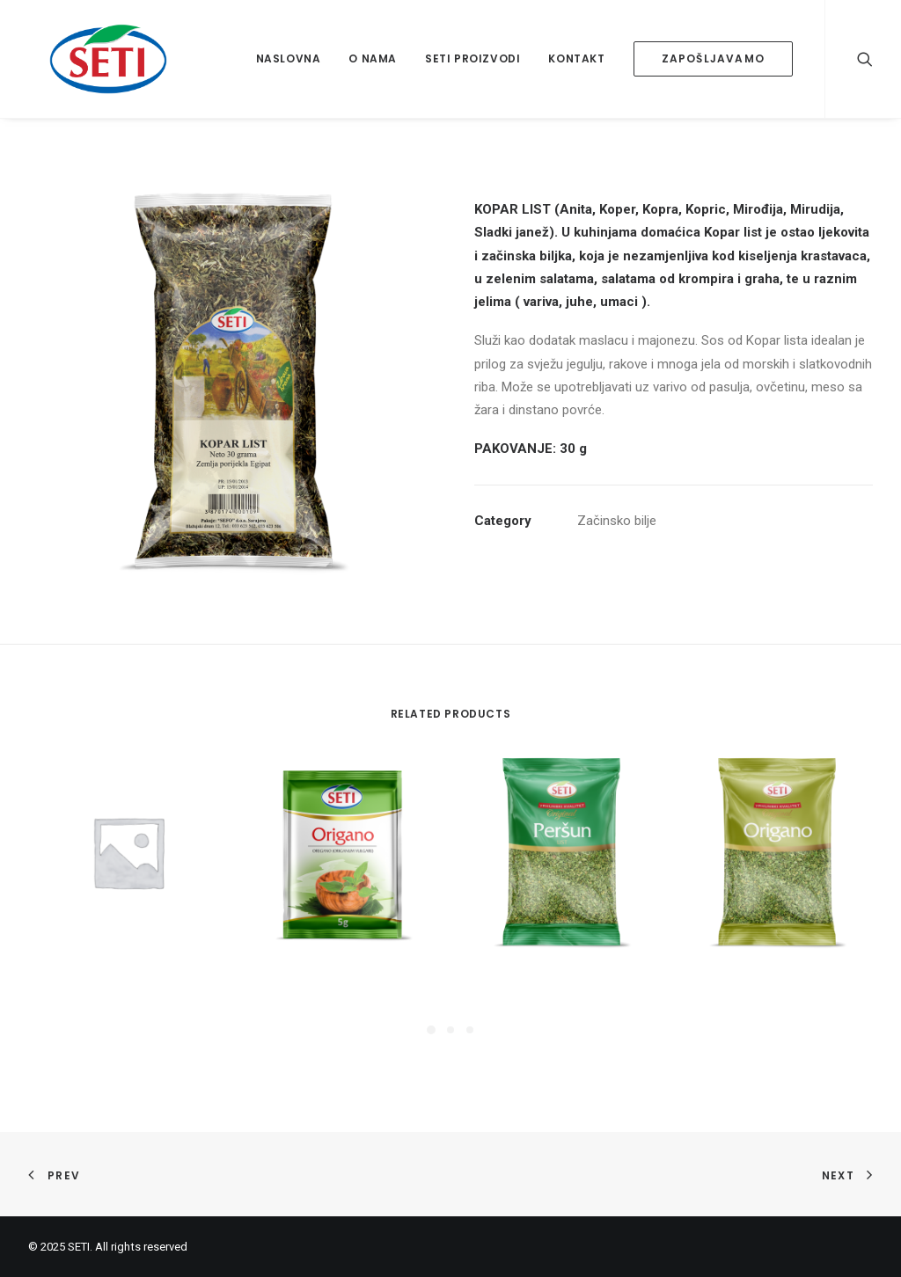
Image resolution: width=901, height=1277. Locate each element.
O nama (372, 58)
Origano (775, 974)
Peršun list (559, 974)
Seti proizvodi (472, 58)
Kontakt (576, 58)
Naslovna (288, 58)
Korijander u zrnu (128, 974)
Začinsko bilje (616, 521)
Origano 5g (344, 974)
